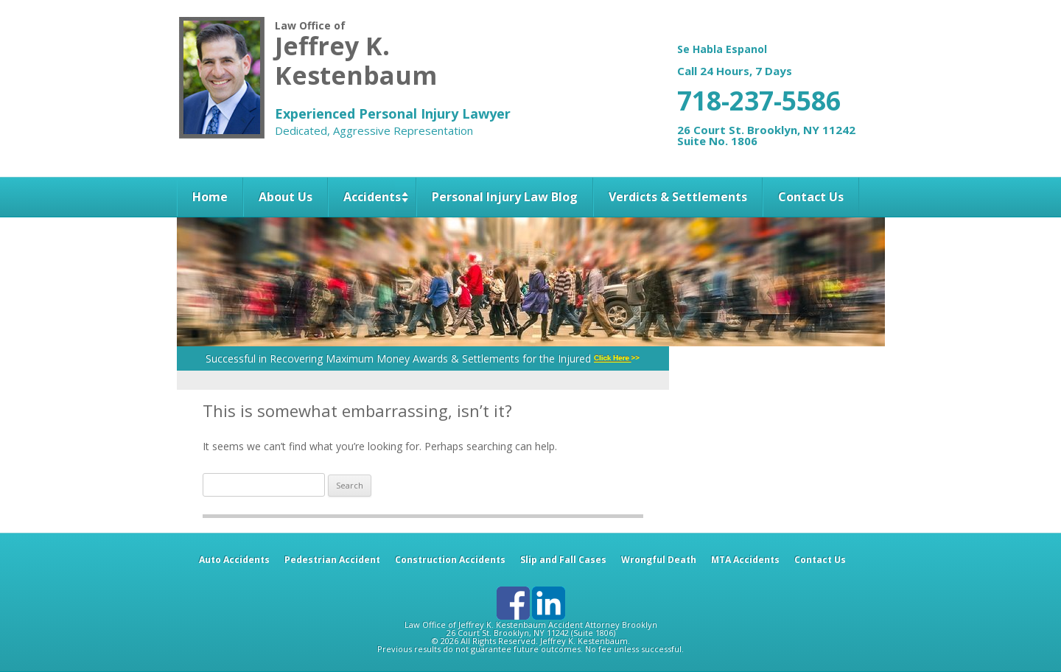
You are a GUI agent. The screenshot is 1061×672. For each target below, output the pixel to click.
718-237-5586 (759, 100)
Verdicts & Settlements (678, 197)
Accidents (372, 197)
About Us (285, 197)
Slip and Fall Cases (563, 559)
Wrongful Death (658, 559)
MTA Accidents (745, 559)
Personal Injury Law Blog (505, 197)
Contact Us (811, 197)
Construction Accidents (450, 559)
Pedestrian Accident (332, 559)
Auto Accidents (234, 559)
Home (210, 197)
